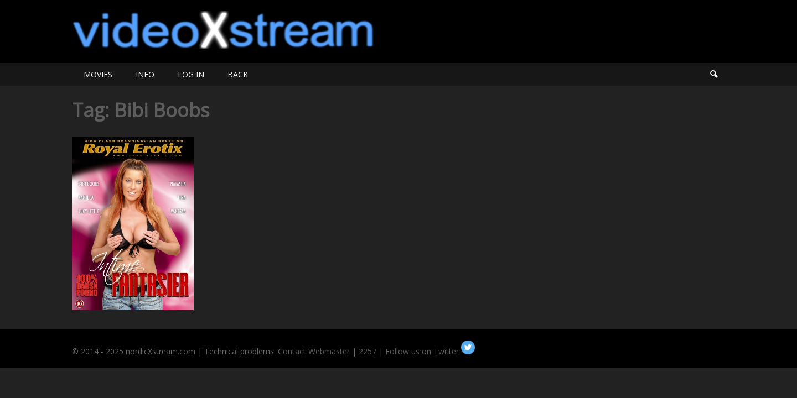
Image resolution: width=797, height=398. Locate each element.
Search (713, 74)
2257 (367, 351)
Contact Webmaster (314, 351)
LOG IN (191, 74)
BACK (237, 74)
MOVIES (98, 74)
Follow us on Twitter (430, 351)
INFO (145, 74)
